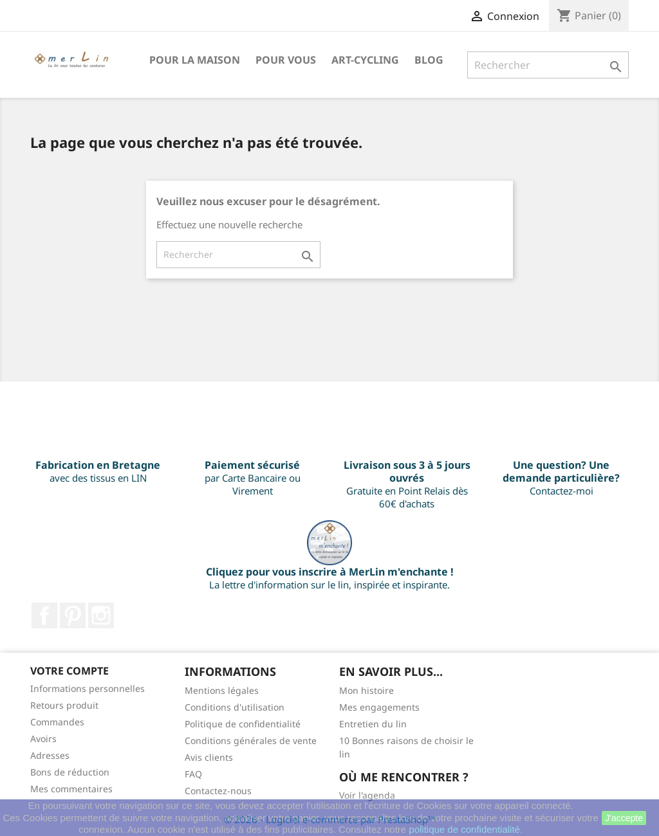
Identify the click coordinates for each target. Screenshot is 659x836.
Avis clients (209, 757)
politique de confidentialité (464, 829)
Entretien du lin (373, 724)
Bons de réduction (69, 772)
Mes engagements (379, 707)
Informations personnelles (87, 688)
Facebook (44, 615)
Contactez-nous (218, 791)
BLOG (428, 60)
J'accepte (624, 818)
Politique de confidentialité (243, 724)
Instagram (101, 615)
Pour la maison (194, 60)
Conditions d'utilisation (234, 707)
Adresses (50, 755)
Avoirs (43, 738)
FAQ (193, 774)
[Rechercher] (548, 64)
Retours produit (64, 705)
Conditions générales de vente (251, 740)
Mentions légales (222, 690)
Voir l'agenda (367, 795)
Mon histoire (366, 690)
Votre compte (69, 671)
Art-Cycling (365, 60)
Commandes (57, 722)
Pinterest (73, 615)
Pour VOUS (285, 60)
